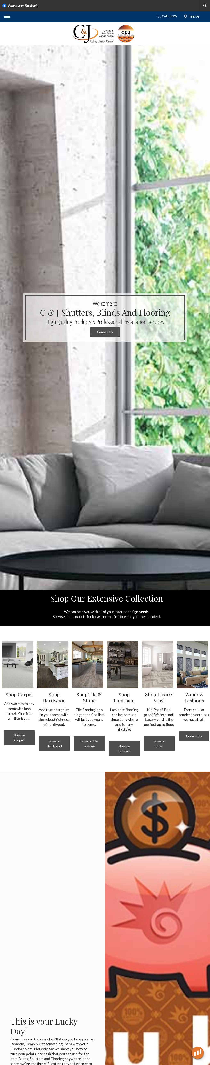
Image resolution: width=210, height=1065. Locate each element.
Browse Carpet (19, 754)
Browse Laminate (124, 765)
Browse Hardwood (54, 760)
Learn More (194, 753)
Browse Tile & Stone (89, 760)
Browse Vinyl (159, 760)
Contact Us (105, 348)
